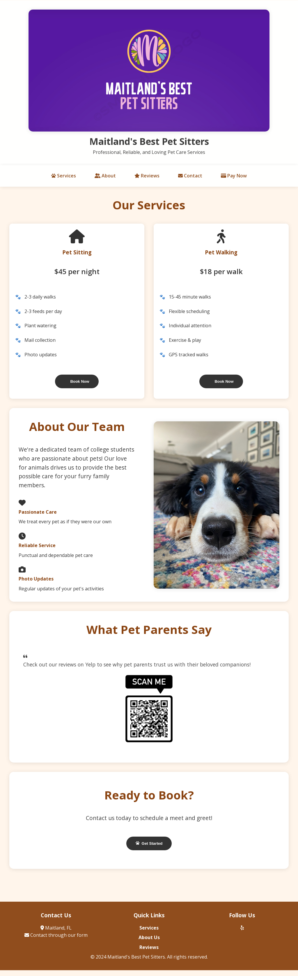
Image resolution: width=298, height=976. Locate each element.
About (105, 177)
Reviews (146, 177)
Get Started (149, 843)
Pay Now (234, 177)
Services (63, 177)
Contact (190, 177)
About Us (149, 939)
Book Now (76, 381)
